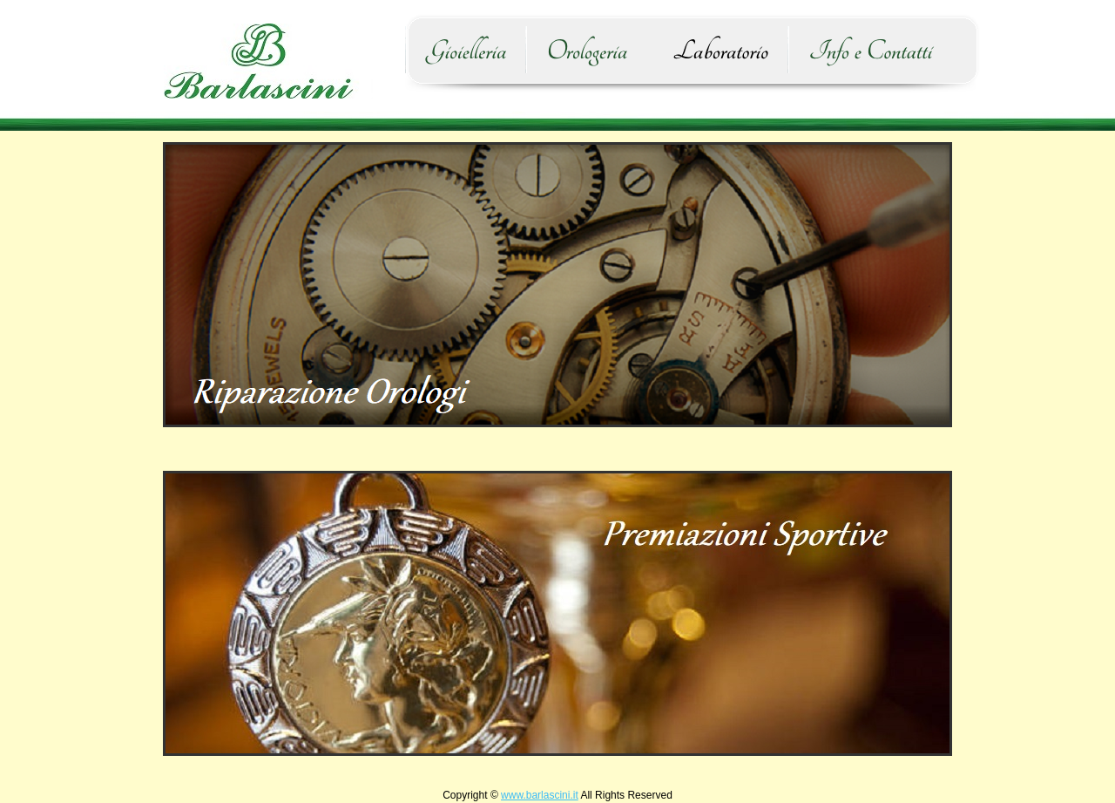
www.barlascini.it (539, 795)
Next (936, 612)
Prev (179, 612)
